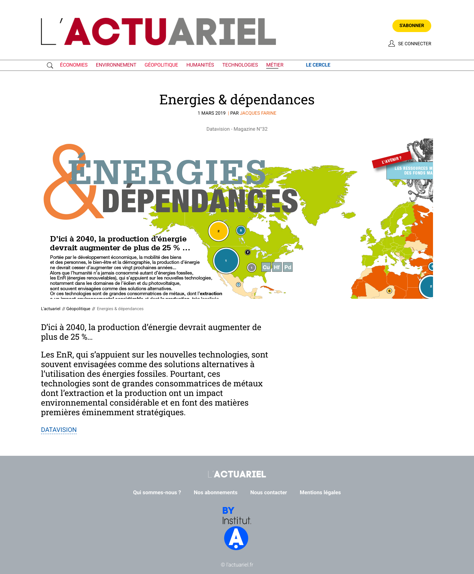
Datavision (218, 129)
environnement (116, 65)
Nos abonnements (216, 492)
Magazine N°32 (251, 129)
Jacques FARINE (258, 113)
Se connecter (414, 44)
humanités (200, 65)
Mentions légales (320, 492)
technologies (240, 65)
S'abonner (412, 25)
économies (73, 65)
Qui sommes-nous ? (157, 492)
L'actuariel (50, 308)
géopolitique (161, 65)
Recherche (52, 65)
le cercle (318, 65)
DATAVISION (59, 430)
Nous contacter (268, 492)
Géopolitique (78, 308)
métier (274, 65)
